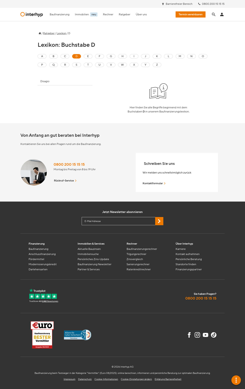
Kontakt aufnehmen (188, 254)
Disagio (44, 81)
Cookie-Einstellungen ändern (136, 379)
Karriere (181, 249)
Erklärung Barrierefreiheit (168, 379)
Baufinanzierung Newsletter (94, 264)
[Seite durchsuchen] (213, 14)
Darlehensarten (38, 269)
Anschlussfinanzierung (42, 254)
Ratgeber (49, 33)
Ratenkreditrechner (139, 269)
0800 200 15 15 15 (69, 164)
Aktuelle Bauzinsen (89, 249)
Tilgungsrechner (136, 254)
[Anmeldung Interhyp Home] (222, 14)
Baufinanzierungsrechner (142, 249)
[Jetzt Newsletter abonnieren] (159, 221)
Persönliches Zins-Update (93, 259)
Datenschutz (85, 379)
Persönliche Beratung (189, 259)
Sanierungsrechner (138, 264)
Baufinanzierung (38, 249)
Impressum (69, 379)
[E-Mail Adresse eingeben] (122, 221)
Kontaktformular (154, 183)
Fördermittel (36, 259)
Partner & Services (89, 269)
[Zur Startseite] (39, 32)
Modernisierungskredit (43, 264)
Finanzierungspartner (189, 269)
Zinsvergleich (135, 259)
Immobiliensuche (88, 254)
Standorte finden (186, 264)
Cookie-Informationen (106, 379)
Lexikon (61, 33)
